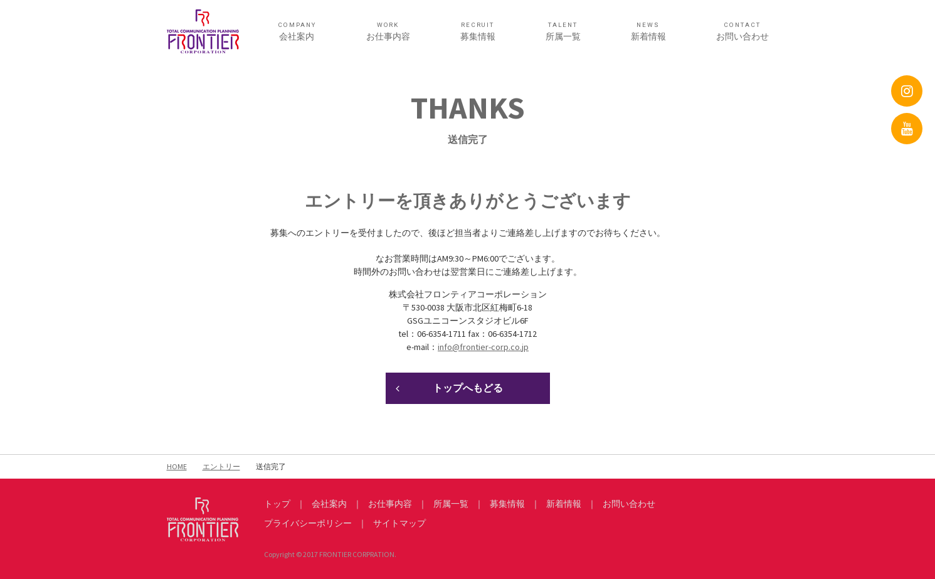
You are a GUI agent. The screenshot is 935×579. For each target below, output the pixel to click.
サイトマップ (399, 523)
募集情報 (477, 31)
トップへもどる (468, 388)
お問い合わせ (742, 31)
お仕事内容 (388, 31)
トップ (277, 503)
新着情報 (648, 31)
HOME (177, 466)
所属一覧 (563, 31)
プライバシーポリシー (308, 523)
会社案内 (297, 31)
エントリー (221, 466)
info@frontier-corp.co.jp (483, 347)
